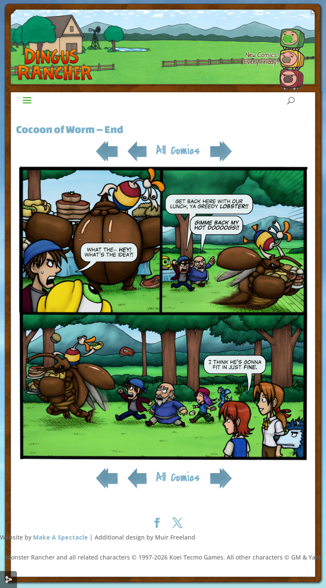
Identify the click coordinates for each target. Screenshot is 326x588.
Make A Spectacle (60, 537)
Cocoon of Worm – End (69, 129)
